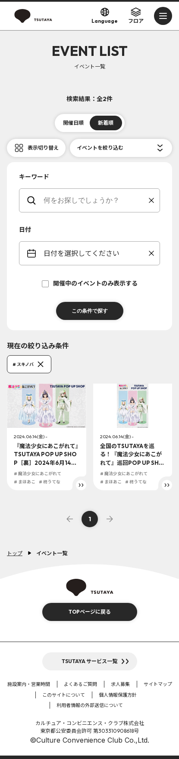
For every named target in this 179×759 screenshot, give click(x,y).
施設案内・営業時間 (28, 684)
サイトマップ (158, 684)
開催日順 (73, 123)
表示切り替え (43, 147)
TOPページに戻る (90, 611)
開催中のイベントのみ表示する (90, 283)
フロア (136, 15)
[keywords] (95, 200)
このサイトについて (63, 695)
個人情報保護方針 (118, 695)
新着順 (105, 123)
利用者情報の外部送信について (90, 705)
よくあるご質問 (80, 684)
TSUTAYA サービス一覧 (89, 661)
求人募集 (120, 684)
